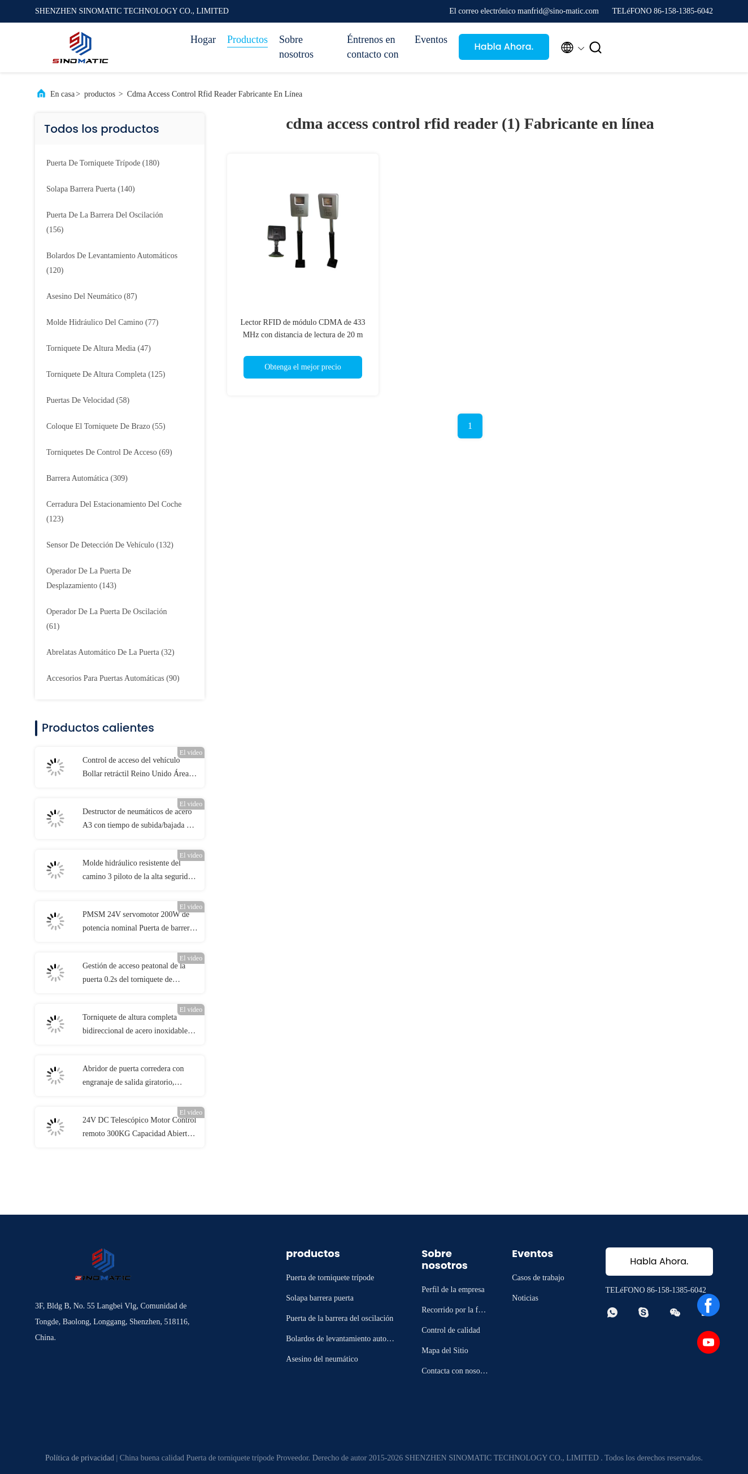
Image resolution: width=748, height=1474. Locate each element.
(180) (102, 163)
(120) (111, 263)
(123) (113, 511)
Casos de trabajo (538, 1277)
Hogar (203, 39)
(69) (109, 452)
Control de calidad (450, 1330)
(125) (106, 374)
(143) (88, 578)
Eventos (431, 39)
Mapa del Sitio (444, 1350)
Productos (247, 39)
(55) (106, 426)
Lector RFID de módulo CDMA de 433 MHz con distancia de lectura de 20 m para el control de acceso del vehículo (303, 334)
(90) (113, 678)
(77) (102, 322)
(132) (109, 545)
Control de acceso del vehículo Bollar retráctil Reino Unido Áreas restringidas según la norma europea (139, 768)
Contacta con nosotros (455, 1373)
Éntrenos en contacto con (372, 47)
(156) (104, 222)
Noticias (525, 1298)
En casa (62, 94)
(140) (90, 189)
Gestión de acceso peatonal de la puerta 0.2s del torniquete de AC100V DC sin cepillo (133, 974)
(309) (87, 478)
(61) (106, 619)
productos (99, 94)
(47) (98, 348)
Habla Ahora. (504, 46)
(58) (87, 400)
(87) (91, 296)
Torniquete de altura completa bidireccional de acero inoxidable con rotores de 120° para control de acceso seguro (138, 1025)
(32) (110, 652)
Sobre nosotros (296, 47)
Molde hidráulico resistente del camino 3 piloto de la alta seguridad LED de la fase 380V (138, 871)
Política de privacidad (79, 1458)
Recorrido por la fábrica (454, 1312)
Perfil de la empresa (453, 1289)
